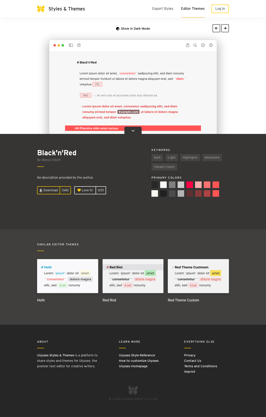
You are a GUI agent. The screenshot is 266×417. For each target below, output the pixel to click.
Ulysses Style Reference (137, 355)
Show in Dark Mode (133, 29)
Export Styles (162, 9)
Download (48, 190)
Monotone (212, 157)
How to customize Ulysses (139, 361)
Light (172, 157)
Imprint (189, 372)
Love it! (85, 190)
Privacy (190, 355)
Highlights (190, 157)
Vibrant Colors (164, 167)
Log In (220, 9)
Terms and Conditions (200, 366)
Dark (157, 157)
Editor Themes (193, 9)
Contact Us (192, 361)
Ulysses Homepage (133, 366)
